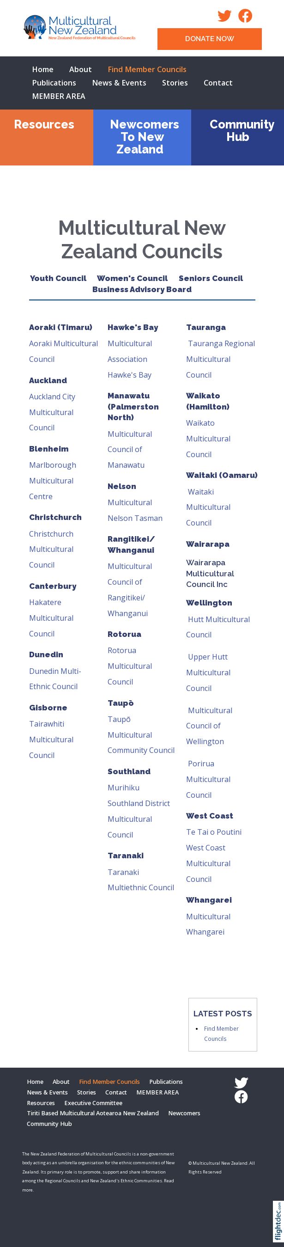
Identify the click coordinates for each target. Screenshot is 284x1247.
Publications (54, 83)
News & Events (119, 83)
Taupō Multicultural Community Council (141, 735)
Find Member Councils (147, 69)
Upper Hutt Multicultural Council (208, 672)
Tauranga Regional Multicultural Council (220, 359)
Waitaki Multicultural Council (208, 507)
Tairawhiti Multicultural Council (51, 739)
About (80, 69)
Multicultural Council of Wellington (209, 726)
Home (43, 69)
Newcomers (184, 1113)
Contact (218, 83)
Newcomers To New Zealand (144, 136)
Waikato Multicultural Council (208, 438)
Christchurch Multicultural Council (51, 549)
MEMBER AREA (58, 96)
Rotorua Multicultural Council (130, 666)
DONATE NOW (209, 39)
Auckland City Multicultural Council (52, 412)
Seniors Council (216, 278)
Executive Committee (93, 1103)
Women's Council (132, 278)
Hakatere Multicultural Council (51, 618)
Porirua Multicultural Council (208, 779)
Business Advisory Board (142, 289)
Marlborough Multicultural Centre (52, 480)
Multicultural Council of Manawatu (130, 450)
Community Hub (242, 130)
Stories (175, 83)
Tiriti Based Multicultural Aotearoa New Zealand (93, 1113)
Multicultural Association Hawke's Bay (130, 359)
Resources (44, 124)
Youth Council (58, 278)
